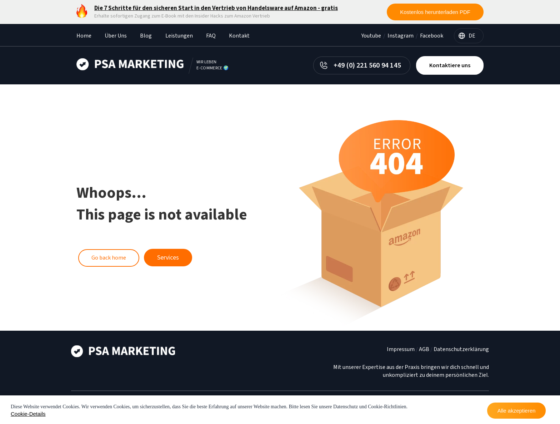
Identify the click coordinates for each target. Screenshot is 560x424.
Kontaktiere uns (449, 65)
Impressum (401, 349)
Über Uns (116, 36)
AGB (424, 349)
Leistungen (179, 36)
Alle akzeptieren (517, 411)
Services (168, 257)
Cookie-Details (28, 414)
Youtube (371, 36)
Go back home (108, 258)
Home (83, 36)
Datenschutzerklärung (461, 349)
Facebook (431, 36)
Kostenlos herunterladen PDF (435, 12)
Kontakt (239, 36)
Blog (146, 36)
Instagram (401, 36)
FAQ (211, 36)
